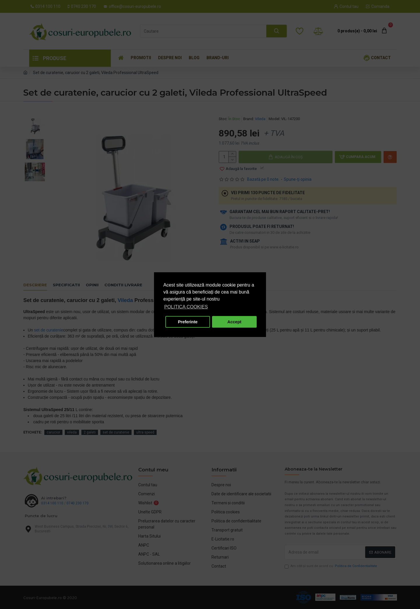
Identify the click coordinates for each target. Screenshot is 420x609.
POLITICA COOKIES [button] (186, 306)
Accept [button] (235, 322)
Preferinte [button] (187, 322)
